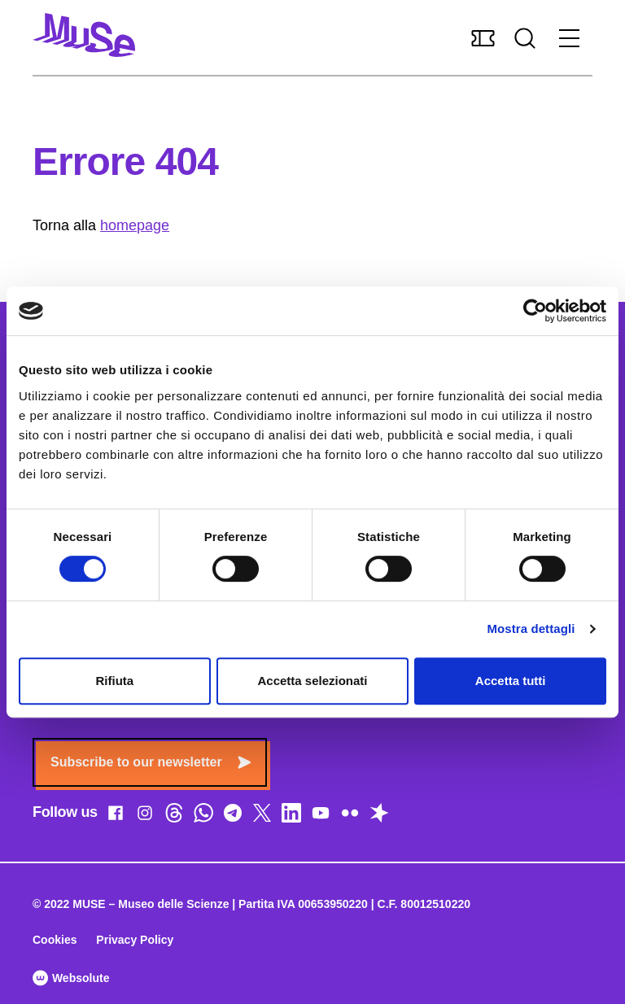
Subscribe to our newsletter (150, 762)
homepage (134, 225)
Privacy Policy (134, 939)
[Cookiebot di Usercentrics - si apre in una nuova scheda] (535, 311)
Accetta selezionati (312, 681)
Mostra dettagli (531, 628)
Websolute (71, 978)
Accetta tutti (510, 681)
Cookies (54, 939)
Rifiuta (114, 681)
